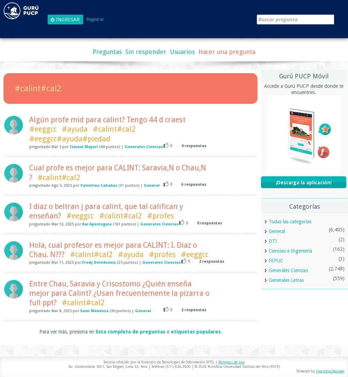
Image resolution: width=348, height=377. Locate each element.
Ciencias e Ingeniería (290, 251)
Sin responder (145, 51)
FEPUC (276, 260)
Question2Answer (330, 371)
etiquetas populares (196, 331)
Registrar (95, 19)
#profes (160, 215)
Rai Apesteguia (97, 224)
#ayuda (75, 129)
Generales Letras (286, 280)
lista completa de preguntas (130, 331)
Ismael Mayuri (84, 147)
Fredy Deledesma (99, 262)
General (152, 185)
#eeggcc (43, 129)
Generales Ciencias (144, 147)
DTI (273, 241)
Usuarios (182, 51)
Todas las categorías (290, 221)
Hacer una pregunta (226, 51)
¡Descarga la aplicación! (304, 182)
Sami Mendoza (94, 311)
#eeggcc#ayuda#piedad (69, 138)
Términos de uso (231, 362)
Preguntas (107, 51)
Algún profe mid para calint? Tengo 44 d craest (107, 119)
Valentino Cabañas (98, 185)
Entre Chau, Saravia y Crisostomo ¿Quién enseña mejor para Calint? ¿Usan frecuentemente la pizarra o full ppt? (119, 293)
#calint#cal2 (114, 129)
